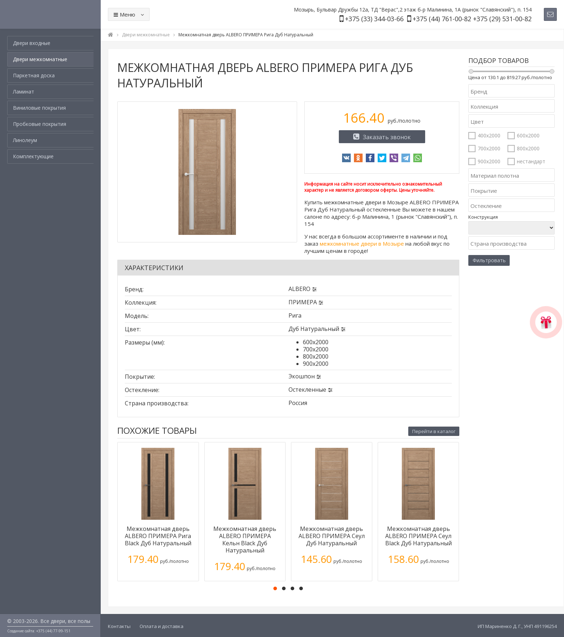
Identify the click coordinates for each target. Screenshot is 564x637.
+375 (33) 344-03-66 (374, 18)
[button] (275, 588)
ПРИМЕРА (302, 302)
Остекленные (307, 389)
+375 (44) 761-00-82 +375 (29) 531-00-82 (472, 18)
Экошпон (301, 376)
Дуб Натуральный (313, 329)
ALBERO (299, 289)
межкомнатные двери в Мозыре (362, 243)
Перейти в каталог (433, 431)
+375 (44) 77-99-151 (53, 630)
